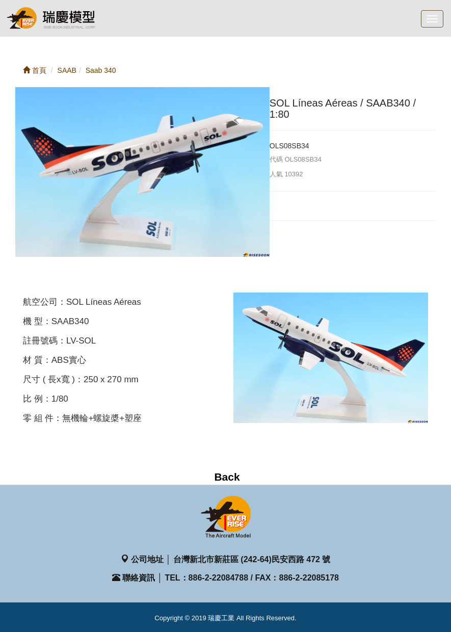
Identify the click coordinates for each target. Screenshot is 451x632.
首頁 (34, 70)
